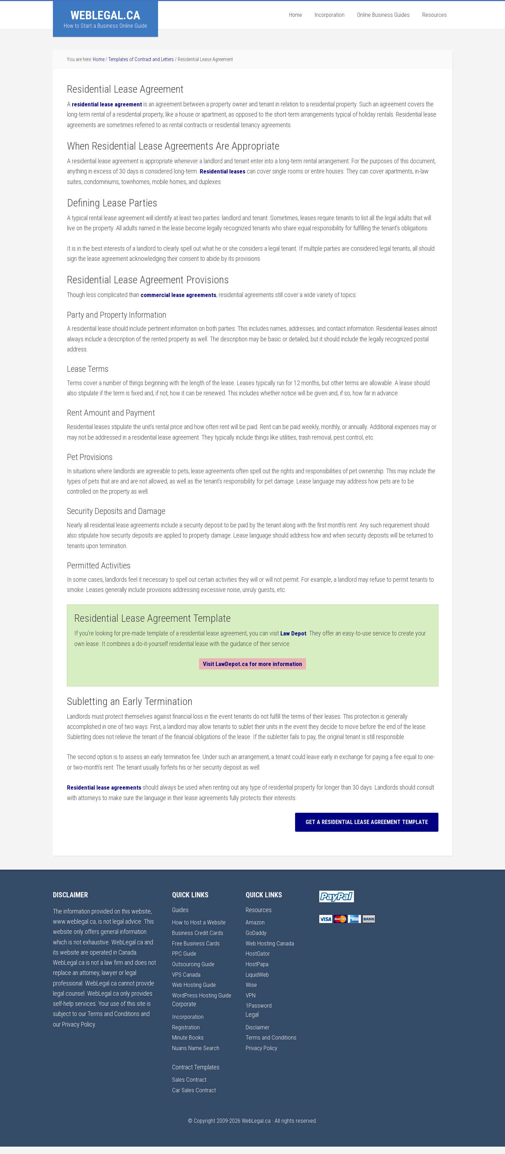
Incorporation (188, 1025)
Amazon (255, 921)
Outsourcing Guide (194, 962)
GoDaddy (257, 931)
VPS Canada (187, 972)
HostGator (258, 952)
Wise (252, 983)
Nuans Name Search (196, 1056)
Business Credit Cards (198, 931)
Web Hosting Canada (271, 942)
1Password (259, 1003)
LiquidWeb (258, 972)
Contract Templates (195, 1075)
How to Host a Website (200, 921)
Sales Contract (189, 1087)
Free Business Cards (196, 942)
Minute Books (188, 1045)
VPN (251, 993)
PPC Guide (184, 952)
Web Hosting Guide (195, 983)
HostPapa (257, 962)
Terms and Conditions (272, 1035)
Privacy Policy (262, 1045)
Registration (186, 1035)
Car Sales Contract (194, 1097)
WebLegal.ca (105, 15)
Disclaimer (258, 1025)
